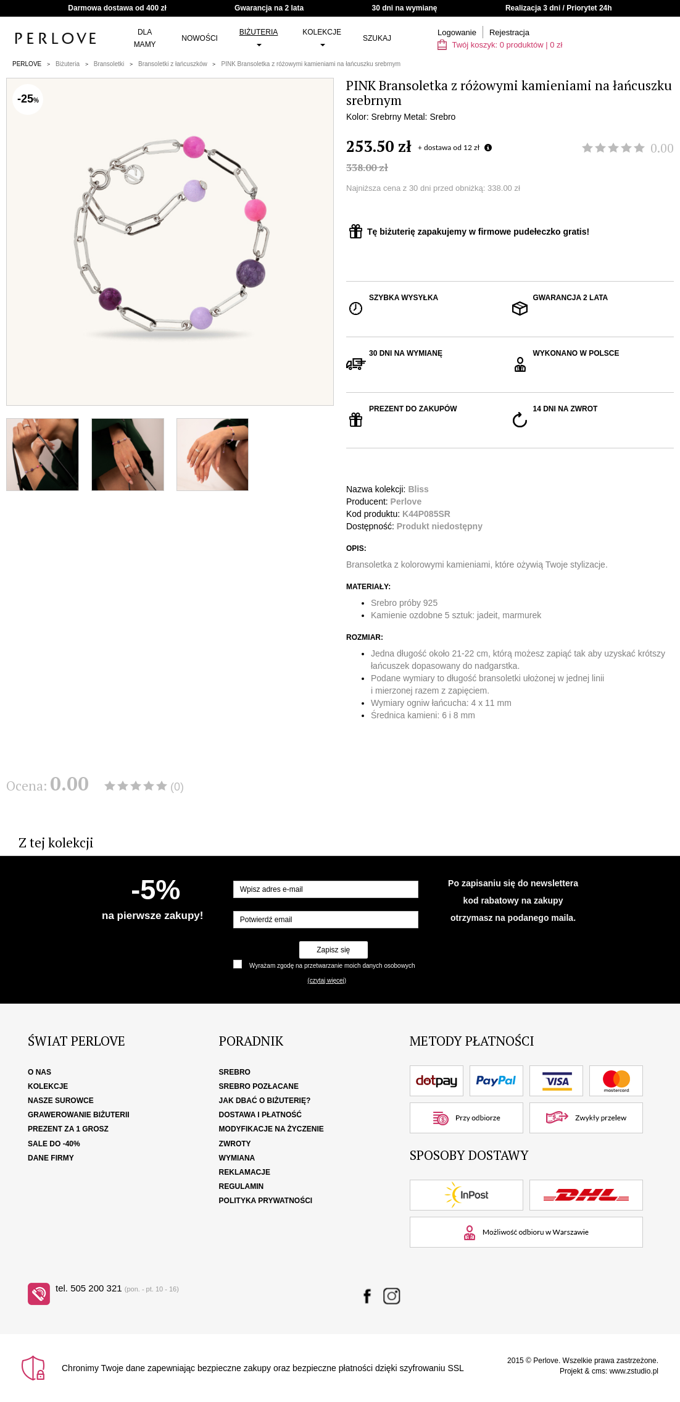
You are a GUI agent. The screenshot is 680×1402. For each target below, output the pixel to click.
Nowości (199, 38)
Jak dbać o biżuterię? (265, 1100)
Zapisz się (333, 950)
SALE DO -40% (54, 1144)
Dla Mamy (145, 38)
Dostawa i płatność (260, 1114)
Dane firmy (51, 1158)
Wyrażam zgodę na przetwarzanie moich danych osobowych (332, 965)
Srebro (235, 1072)
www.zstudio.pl (634, 1371)
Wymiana (237, 1158)
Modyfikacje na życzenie (271, 1129)
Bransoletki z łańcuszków (172, 64)
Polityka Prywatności (266, 1200)
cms (598, 1371)
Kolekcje (321, 37)
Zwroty (235, 1144)
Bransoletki (109, 64)
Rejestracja (509, 32)
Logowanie (456, 32)
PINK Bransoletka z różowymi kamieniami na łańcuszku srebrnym (310, 64)
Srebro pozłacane (259, 1086)
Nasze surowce (61, 1100)
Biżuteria (258, 37)
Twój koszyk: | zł (499, 44)
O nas (39, 1072)
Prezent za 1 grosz (68, 1129)
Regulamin (241, 1186)
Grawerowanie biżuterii (79, 1114)
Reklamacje (244, 1172)
